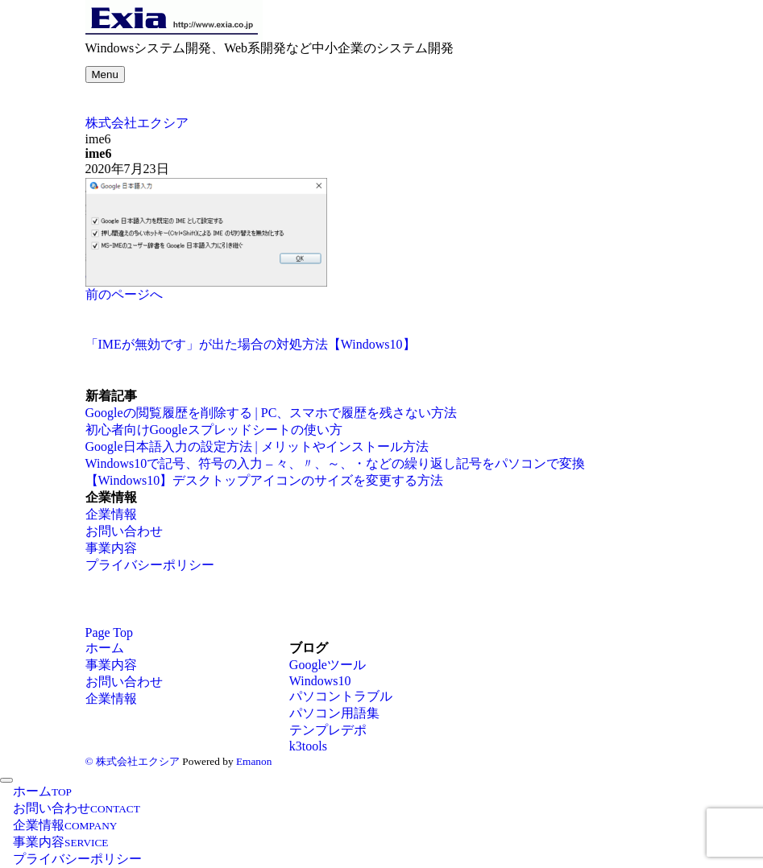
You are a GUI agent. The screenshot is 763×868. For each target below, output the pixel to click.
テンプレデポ (328, 730)
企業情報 (111, 514)
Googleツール (327, 665)
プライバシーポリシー (149, 565)
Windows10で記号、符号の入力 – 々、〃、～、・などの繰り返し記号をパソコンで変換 (335, 463)
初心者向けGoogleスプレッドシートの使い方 (213, 429)
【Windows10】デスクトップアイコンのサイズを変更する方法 (264, 480)
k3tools (308, 746)
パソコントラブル (340, 696)
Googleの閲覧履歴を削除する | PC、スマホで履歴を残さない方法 (271, 413)
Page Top (109, 632)
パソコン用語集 (334, 713)
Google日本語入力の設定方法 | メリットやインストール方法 (257, 446)
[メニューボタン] (105, 74)
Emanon (254, 761)
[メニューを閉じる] (6, 780)
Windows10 (320, 681)
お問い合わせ (124, 531)
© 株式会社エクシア (132, 761)
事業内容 (111, 548)
